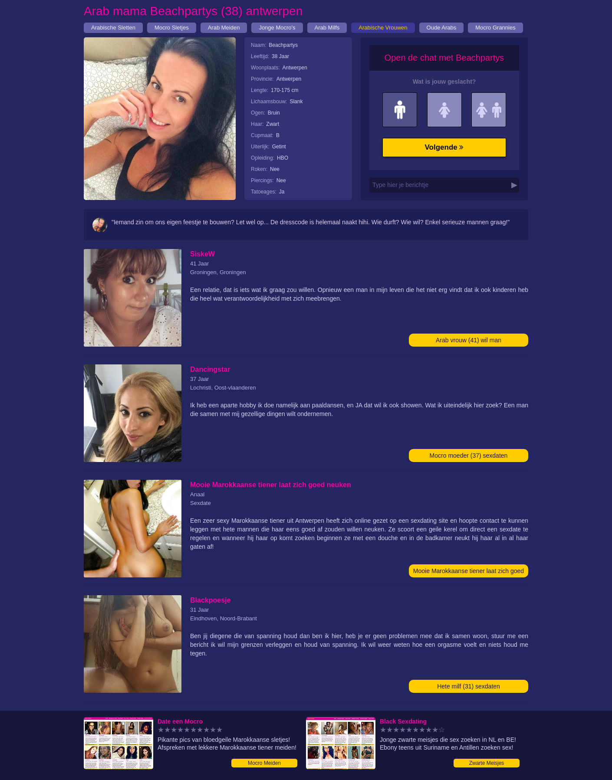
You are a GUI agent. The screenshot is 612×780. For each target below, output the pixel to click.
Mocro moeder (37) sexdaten (469, 455)
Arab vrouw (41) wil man (468, 340)
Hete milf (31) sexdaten (468, 686)
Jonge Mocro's (277, 27)
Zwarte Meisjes (486, 763)
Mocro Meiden (264, 763)
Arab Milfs (327, 27)
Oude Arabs (442, 27)
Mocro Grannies (495, 27)
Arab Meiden (224, 27)
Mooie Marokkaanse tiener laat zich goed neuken (468, 572)
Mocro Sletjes (172, 27)
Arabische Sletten (113, 27)
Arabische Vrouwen (383, 27)
